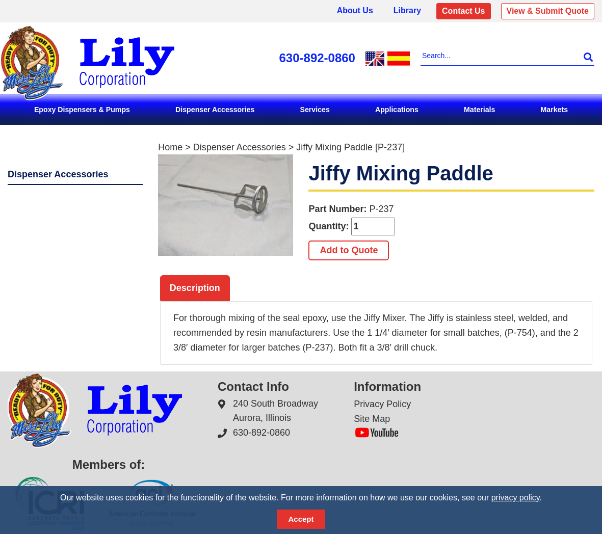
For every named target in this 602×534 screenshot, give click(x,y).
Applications (396, 109)
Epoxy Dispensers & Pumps (82, 109)
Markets (554, 109)
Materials (479, 109)
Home (170, 147)
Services (315, 109)
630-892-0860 (317, 58)
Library (407, 10)
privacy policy (515, 497)
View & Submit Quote (548, 11)
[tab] (195, 288)
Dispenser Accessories (214, 109)
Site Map (372, 419)
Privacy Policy (382, 403)
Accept (300, 519)
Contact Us (463, 11)
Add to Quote (349, 250)
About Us (355, 10)
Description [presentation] (195, 288)
